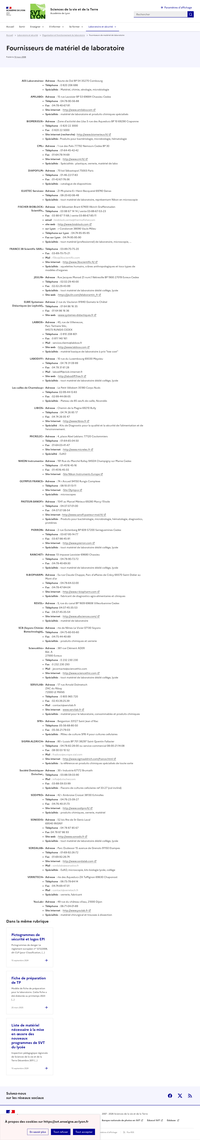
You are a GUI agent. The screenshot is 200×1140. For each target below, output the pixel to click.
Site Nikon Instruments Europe (81, 474)
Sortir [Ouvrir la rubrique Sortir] (22, 26)
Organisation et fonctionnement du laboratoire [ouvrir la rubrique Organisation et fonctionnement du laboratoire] (63, 35)
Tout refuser (60, 1132)
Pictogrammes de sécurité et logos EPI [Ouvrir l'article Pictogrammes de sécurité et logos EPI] (28, 937)
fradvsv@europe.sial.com (67, 754)
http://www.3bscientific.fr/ (79, 262)
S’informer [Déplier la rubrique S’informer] (54, 26)
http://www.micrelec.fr (76, 449)
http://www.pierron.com (77, 543)
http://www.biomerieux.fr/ (92, 134)
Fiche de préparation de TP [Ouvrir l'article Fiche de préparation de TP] (28, 980)
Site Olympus (71, 490)
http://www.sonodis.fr (71, 836)
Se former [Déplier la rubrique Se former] (74, 26)
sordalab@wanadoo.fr (66, 865)
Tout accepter (83, 1132)
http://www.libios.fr (74, 421)
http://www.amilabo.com (77, 110)
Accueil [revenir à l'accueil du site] (10, 26)
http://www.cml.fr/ (74, 159)
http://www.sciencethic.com (80, 673)
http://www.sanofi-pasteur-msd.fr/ (82, 515)
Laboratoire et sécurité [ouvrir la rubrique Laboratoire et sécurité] (27, 35)
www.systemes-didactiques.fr (75, 315)
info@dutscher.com (64, 779)
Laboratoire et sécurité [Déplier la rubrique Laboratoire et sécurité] (100, 26)
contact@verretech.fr (65, 890)
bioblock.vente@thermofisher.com (74, 220)
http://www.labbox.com (72, 347)
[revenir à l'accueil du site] (74, 9)
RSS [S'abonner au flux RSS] (190, 1095)
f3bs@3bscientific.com (66, 258)
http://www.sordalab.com (78, 861)
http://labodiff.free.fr (70, 376)
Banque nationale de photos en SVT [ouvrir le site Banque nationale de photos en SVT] (121, 1120)
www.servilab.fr (72, 709)
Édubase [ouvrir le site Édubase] (171, 1120)
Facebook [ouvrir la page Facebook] (170, 1095)
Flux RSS (130, 1132)
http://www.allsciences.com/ (80, 616)
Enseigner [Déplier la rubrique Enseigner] (35, 26)
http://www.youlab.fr (75, 910)
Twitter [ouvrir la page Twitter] (180, 1095)
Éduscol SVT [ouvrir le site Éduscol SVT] (153, 1120)
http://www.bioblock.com (73, 224)
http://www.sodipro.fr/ (76, 808)
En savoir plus (38, 1132)
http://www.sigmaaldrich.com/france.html (88, 759)
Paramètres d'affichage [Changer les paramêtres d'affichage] (178, 7)
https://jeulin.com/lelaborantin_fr (78, 295)
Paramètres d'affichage (106, 1132)
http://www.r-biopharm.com (80, 592)
